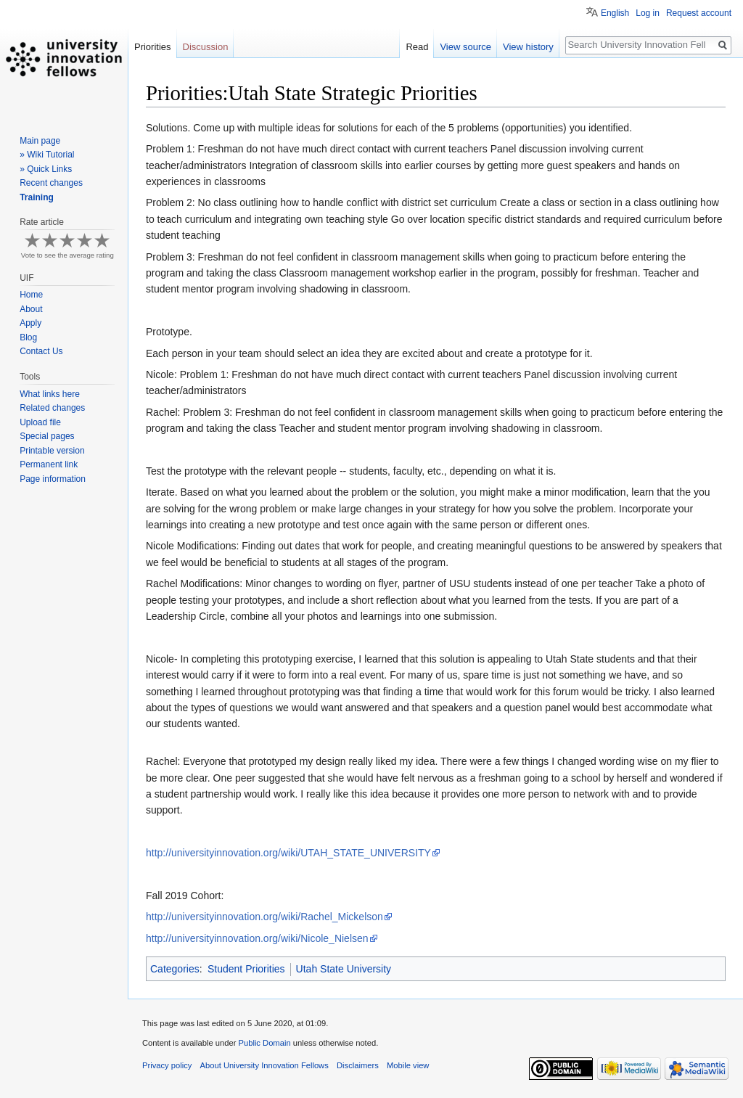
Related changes (52, 408)
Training (37, 197)
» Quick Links (46, 169)
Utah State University (344, 969)
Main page (40, 141)
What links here (50, 394)
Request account (698, 13)
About (31, 309)
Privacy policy (167, 1065)
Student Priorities (246, 969)
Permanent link (49, 464)
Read (417, 46)
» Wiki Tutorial (47, 154)
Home (31, 295)
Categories (175, 969)
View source (465, 46)
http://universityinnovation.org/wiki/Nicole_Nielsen (257, 938)
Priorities (152, 46)
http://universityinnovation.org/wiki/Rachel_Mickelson (264, 916)
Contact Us (41, 351)
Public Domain (264, 1042)
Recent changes (51, 183)
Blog (28, 337)
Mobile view (408, 1065)
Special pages (47, 436)
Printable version (52, 451)
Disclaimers (358, 1065)
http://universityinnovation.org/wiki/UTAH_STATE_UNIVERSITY (288, 853)
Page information (53, 479)
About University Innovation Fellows (264, 1065)
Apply (30, 323)
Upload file (40, 422)
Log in (648, 13)
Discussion (206, 46)
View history (528, 46)
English (615, 13)
